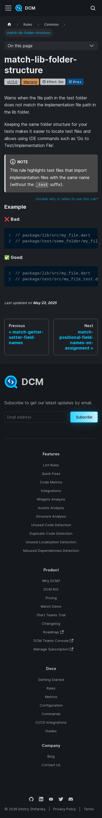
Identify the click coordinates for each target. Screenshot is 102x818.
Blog (51, 756)
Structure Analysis (51, 516)
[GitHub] (31, 799)
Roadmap (53, 632)
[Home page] (9, 24)
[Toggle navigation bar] (8, 8)
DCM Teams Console (54, 640)
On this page (20, 45)
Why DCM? (51, 581)
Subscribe (84, 417)
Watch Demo (51, 606)
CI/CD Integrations (51, 722)
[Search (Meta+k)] (93, 8)
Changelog (51, 623)
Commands (51, 714)
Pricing (51, 598)
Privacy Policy (64, 809)
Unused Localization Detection (51, 542)
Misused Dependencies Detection (51, 550)
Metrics (51, 697)
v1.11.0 (12, 82)
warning (30, 82)
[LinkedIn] (41, 799)
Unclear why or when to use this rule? (66, 199)
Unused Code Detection (51, 525)
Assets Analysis (51, 508)
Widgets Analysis (51, 499)
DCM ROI (51, 589)
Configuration (51, 705)
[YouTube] (51, 799)
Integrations (51, 491)
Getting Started (51, 679)
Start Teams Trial (51, 615)
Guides (51, 731)
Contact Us (51, 765)
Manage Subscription (54, 649)
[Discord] (70, 799)
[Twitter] (61, 799)
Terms (89, 809)
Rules (51, 688)
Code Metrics (51, 482)
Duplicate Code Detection (51, 533)
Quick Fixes (51, 473)
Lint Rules (51, 465)
